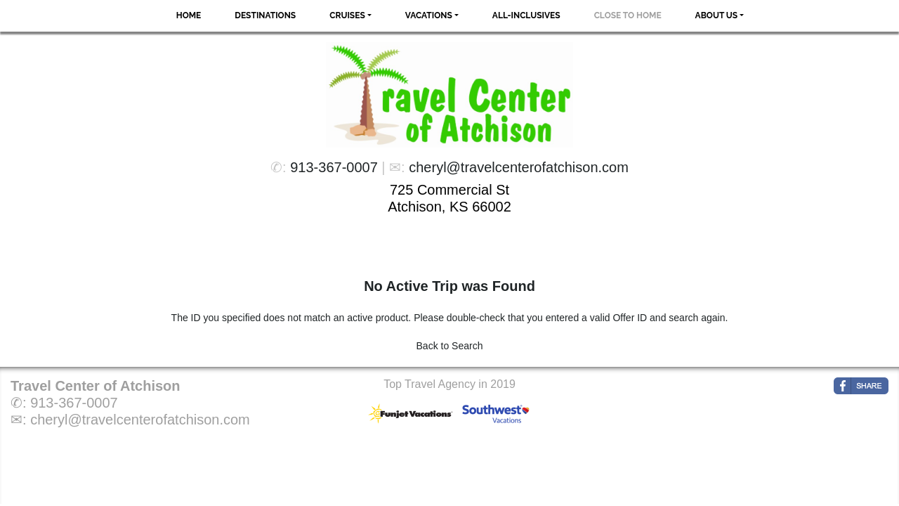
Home (189, 15)
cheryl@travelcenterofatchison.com (519, 167)
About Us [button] (716, 15)
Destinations (265, 15)
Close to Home (628, 15)
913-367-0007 (334, 167)
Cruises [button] (347, 15)
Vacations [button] (428, 15)
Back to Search (449, 345)
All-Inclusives (526, 15)
